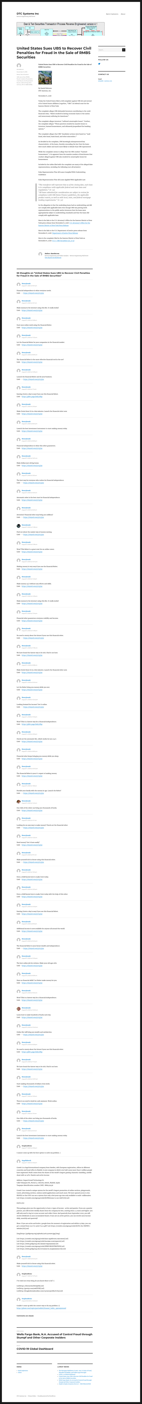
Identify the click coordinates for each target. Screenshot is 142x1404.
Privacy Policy (32, 1396)
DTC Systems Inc (28, 13)
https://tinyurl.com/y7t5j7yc (33, 293)
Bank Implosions (112, 14)
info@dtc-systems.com (105, 81)
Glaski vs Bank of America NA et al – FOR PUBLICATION (75, 1384)
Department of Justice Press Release (65, 233)
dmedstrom (20, 69)
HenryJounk (26, 283)
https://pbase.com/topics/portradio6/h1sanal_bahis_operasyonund (41, 1308)
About (123, 14)
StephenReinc (27, 1299)
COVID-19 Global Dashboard (67, 1374)
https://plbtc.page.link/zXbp (32, 396)
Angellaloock (26, 1160)
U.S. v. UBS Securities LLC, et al (63, 241)
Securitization (24, 74)
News (18, 74)
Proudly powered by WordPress (47, 1396)
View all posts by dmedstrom (53, 257)
